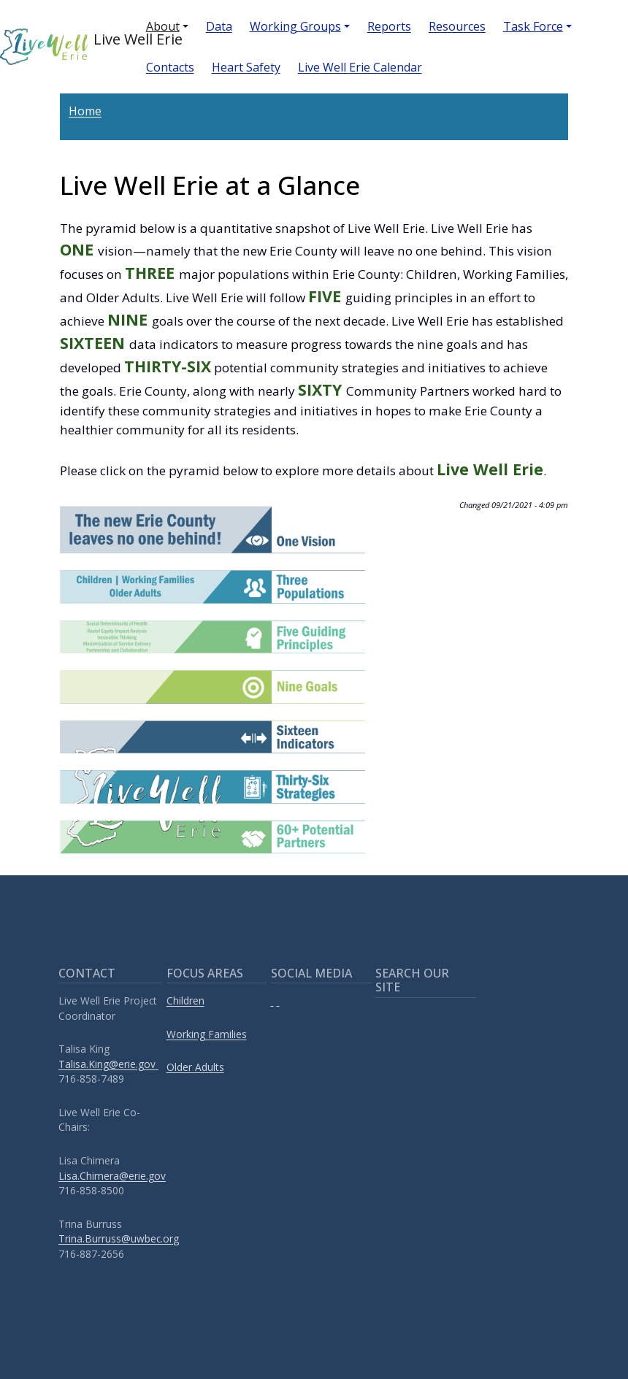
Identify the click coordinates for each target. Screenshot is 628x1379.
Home (85, 111)
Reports (389, 26)
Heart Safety (246, 67)
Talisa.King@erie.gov (108, 1064)
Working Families (206, 1034)
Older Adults (195, 1067)
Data (219, 26)
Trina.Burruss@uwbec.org (118, 1238)
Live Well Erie (61, 46)
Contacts (170, 67)
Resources (457, 26)
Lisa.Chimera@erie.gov (112, 1176)
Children (185, 1000)
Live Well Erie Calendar (360, 67)
